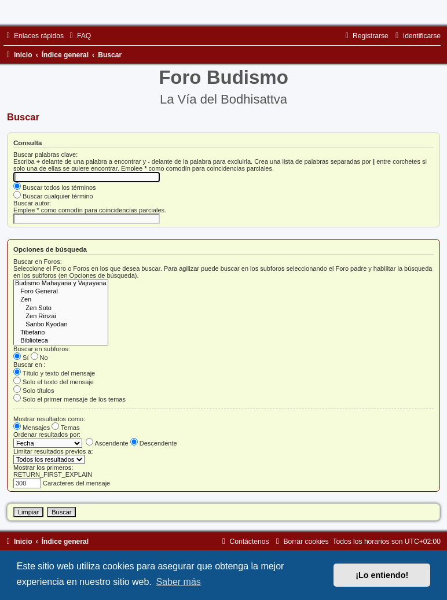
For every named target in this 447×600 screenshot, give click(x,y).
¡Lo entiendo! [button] (382, 575)
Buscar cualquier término (53, 196)
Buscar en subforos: (41, 348)
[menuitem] (79, 36)
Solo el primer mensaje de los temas (69, 399)
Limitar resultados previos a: (53, 451)
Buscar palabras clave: (45, 154)
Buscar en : (29, 364)
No (39, 357)
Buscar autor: (32, 203)
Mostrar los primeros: (43, 467)
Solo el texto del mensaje (53, 381)
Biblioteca (61, 341)
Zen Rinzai (61, 316)
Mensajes (31, 427)
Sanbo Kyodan (61, 325)
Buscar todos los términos (54, 187)
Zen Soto (61, 308)
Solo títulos (33, 390)
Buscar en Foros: (37, 261)
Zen (61, 300)
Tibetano (61, 333)
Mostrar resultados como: (49, 418)
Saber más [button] (178, 582)
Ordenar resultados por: (46, 434)
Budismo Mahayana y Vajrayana (61, 283)
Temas (65, 427)
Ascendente (107, 443)
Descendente (153, 443)
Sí (20, 357)
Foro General (61, 292)
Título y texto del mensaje (54, 373)
